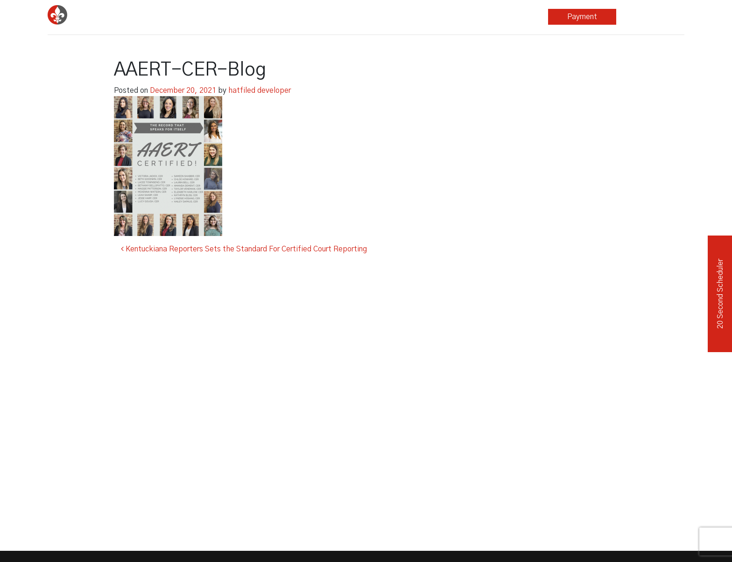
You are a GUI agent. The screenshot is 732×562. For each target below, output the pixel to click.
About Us (511, 17)
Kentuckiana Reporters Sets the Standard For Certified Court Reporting (244, 249)
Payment (582, 17)
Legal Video (306, 17)
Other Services (374, 17)
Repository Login (650, 17)
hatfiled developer (259, 90)
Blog (445, 17)
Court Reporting (238, 17)
